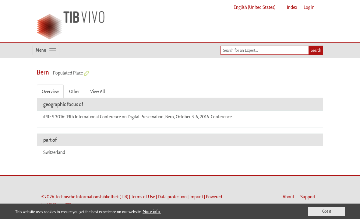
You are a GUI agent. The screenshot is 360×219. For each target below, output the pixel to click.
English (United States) (254, 7)
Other (74, 91)
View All (97, 91)
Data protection (172, 196)
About (288, 196)
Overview (50, 91)
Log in (309, 7)
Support (308, 196)
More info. (152, 211)
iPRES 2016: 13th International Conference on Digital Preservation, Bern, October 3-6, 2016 (126, 116)
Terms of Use (143, 196)
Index (292, 7)
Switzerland (54, 152)
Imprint (196, 196)
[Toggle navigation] (45, 50)
